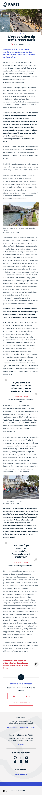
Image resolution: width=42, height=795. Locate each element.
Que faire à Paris (18, 791)
